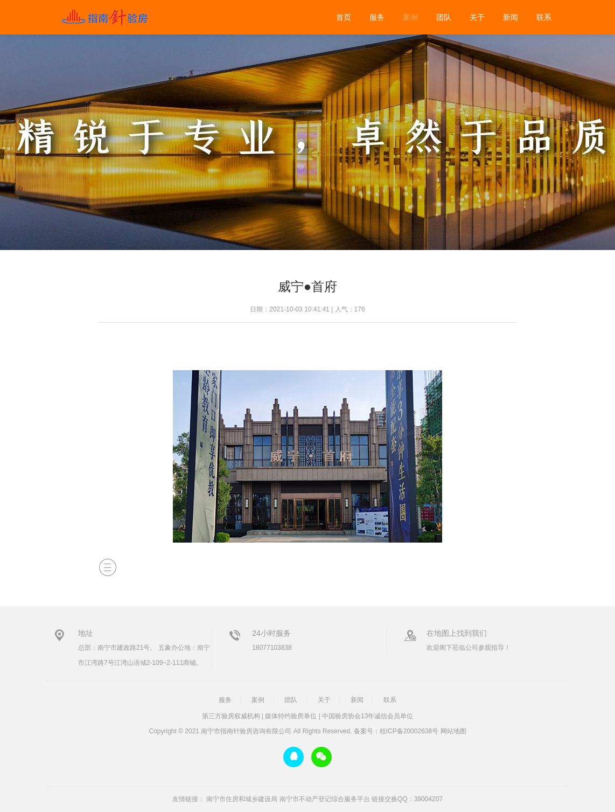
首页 (343, 17)
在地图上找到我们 (457, 633)
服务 (377, 17)
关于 (477, 17)
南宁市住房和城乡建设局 (241, 799)
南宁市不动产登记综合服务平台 (324, 799)
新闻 (510, 17)
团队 (443, 17)
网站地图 (453, 731)
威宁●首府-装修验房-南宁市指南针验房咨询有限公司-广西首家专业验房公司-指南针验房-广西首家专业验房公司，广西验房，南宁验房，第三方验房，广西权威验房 (103, 17)
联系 (543, 17)
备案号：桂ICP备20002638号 (396, 731)
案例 (410, 17)
